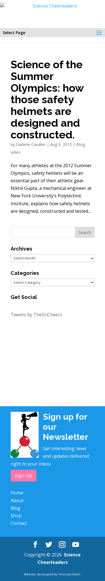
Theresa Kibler (69, 574)
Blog (80, 144)
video (15, 152)
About (17, 500)
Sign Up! (23, 476)
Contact (19, 523)
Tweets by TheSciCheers (36, 314)
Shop (16, 515)
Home (17, 493)
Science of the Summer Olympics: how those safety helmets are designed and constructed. (47, 99)
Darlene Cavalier (31, 144)
